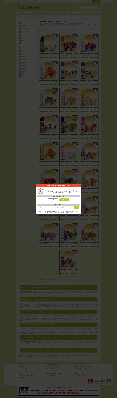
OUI (64, 199)
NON (53, 199)
